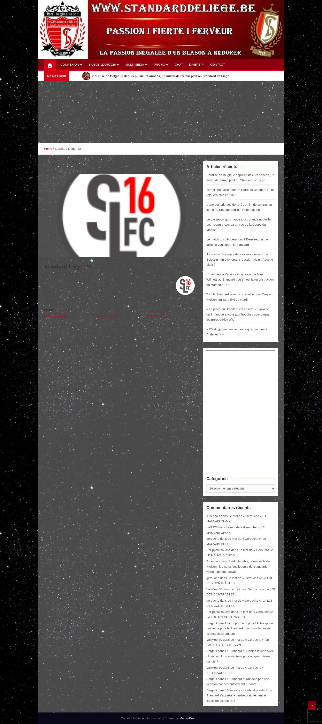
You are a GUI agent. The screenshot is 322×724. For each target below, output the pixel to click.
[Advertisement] (161, 112)
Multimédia (134, 64)
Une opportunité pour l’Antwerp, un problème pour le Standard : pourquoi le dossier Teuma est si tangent (239, 628)
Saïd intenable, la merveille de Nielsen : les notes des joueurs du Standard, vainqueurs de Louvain (238, 566)
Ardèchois (213, 516)
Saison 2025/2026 (102, 64)
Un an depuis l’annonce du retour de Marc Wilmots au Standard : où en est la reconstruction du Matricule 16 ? (240, 280)
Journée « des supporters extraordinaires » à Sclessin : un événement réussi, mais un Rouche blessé (239, 259)
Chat (179, 64)
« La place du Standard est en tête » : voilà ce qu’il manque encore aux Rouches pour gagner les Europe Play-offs (238, 314)
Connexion (69, 64)
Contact (217, 64)
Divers (195, 64)
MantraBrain (187, 718)
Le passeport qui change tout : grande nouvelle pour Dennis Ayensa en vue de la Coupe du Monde (238, 225)
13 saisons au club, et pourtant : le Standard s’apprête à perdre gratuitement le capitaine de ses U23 (239, 695)
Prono (159, 64)
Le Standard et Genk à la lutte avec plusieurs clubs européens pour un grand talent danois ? (240, 656)
